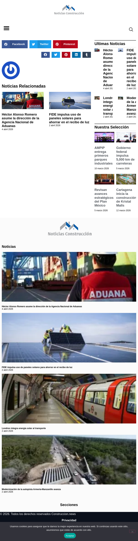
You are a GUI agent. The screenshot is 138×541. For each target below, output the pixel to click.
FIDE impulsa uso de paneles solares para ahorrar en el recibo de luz (69, 118)
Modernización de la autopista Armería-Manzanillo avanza (31, 489)
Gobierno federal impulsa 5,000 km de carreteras (125, 155)
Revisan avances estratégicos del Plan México (104, 197)
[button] (6, 28)
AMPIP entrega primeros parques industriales (104, 155)
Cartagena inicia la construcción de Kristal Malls (126, 197)
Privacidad (69, 520)
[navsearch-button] (129, 30)
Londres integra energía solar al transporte (111, 105)
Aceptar (70, 535)
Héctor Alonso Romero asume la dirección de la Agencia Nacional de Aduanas (20, 120)
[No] (132, 531)
